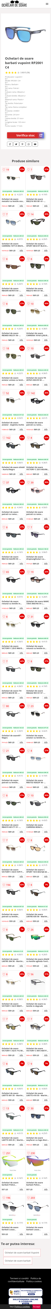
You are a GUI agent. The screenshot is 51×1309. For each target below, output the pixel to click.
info (21, 206)
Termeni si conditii (19, 1278)
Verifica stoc (30, 135)
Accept (36, 1306)
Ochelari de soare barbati (18, 1260)
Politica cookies (34, 1281)
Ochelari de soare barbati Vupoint (22, 1252)
